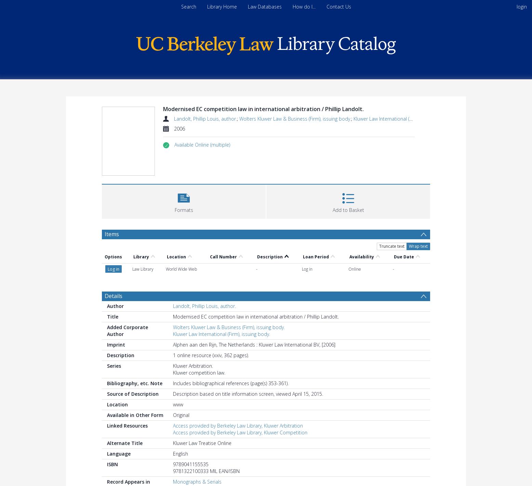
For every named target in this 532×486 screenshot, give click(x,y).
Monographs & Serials (197, 481)
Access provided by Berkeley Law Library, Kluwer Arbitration (238, 425)
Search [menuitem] (188, 6)
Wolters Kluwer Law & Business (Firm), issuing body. (295, 119)
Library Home (222, 6)
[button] (202, 144)
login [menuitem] (522, 6)
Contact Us (339, 6)
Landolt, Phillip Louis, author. (205, 119)
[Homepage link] (266, 44)
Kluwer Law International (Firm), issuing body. (402, 119)
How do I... (304, 6)
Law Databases (265, 6)
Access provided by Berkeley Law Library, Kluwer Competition (240, 432)
